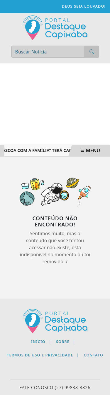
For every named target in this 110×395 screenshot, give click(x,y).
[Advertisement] (55, 104)
